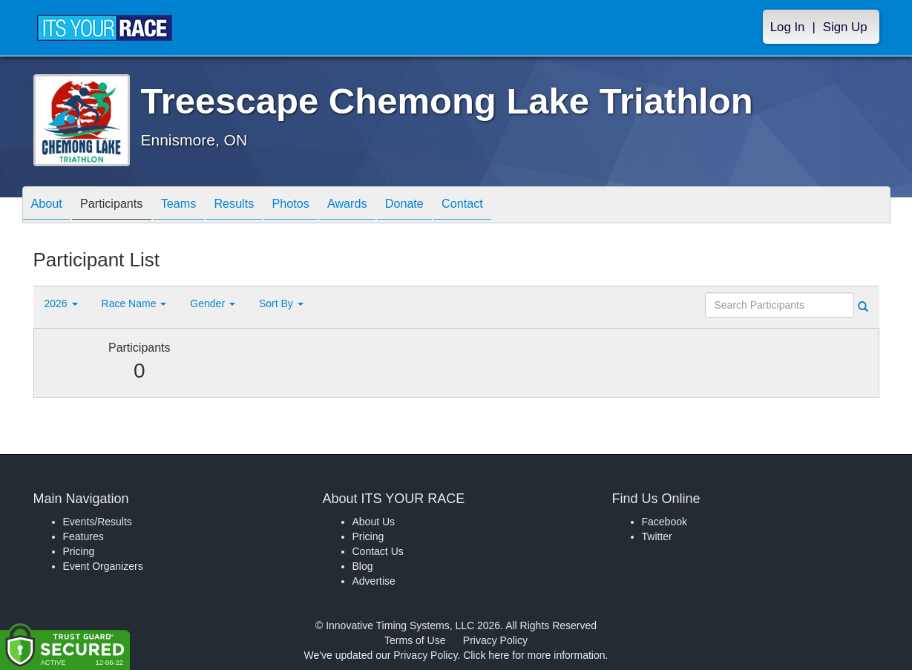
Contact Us (378, 551)
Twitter (657, 536)
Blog (362, 566)
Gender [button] (212, 303)
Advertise (374, 581)
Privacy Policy (495, 640)
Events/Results (97, 522)
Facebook (664, 522)
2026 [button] (61, 303)
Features (83, 536)
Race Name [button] (134, 303)
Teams (197, 206)
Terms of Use (414, 640)
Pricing (79, 551)
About (50, 206)
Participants (122, 206)
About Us (374, 522)
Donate (452, 206)
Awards (388, 206)
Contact (517, 206)
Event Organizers (103, 566)
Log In (787, 27)
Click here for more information (534, 655)
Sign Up (845, 27)
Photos (323, 206)
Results (260, 206)
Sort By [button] (281, 303)
